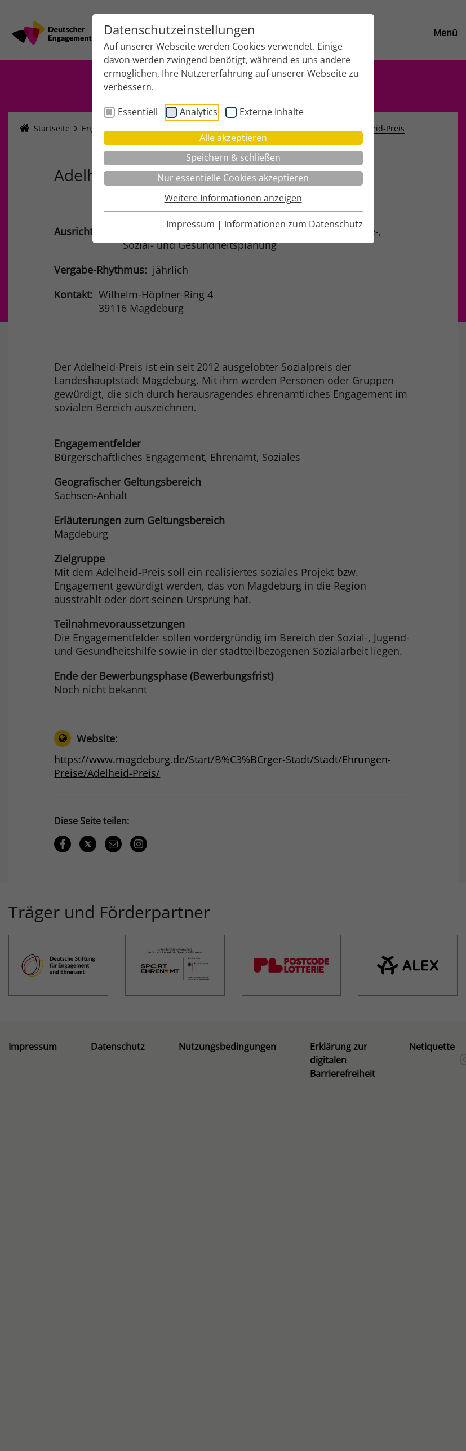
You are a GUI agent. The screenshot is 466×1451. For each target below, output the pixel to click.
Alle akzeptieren (233, 137)
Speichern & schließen (233, 157)
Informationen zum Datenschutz (293, 224)
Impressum (190, 224)
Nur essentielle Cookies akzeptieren (233, 178)
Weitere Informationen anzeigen (233, 198)
